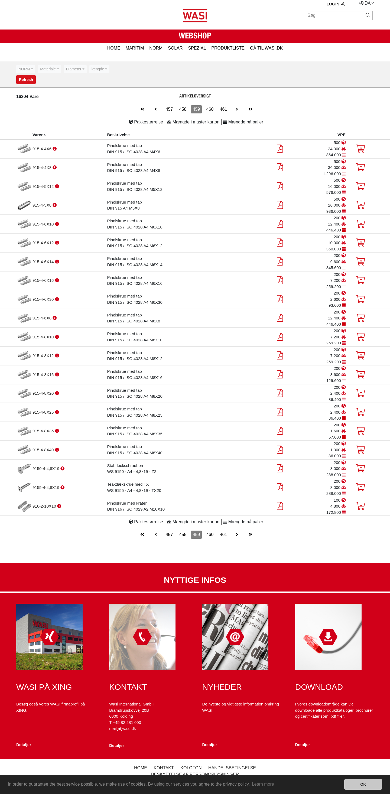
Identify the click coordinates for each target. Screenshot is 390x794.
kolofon (191, 768)
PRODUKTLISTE (228, 48)
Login (335, 4)
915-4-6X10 (43, 224)
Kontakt (164, 768)
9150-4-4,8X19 (46, 468)
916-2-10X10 (44, 506)
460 (210, 109)
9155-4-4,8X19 (46, 487)
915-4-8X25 (43, 412)
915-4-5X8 (42, 205)
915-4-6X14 (43, 261)
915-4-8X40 (43, 449)
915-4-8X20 (43, 393)
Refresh (26, 79)
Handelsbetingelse (232, 768)
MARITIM (135, 48)
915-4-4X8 (42, 167)
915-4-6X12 (43, 242)
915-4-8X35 (43, 431)
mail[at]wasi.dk (122, 728)
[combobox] (25, 69)
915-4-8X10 (43, 337)
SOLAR (175, 48)
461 (223, 109)
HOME (113, 48)
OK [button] (363, 784)
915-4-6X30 (43, 299)
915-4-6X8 (42, 318)
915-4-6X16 (43, 280)
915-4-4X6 (42, 148)
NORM (155, 48)
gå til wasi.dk (266, 48)
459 (196, 109)
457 (169, 109)
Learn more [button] (263, 784)
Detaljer (23, 744)
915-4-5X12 (43, 186)
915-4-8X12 (43, 355)
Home (140, 768)
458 (183, 109)
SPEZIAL (197, 48)
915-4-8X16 (43, 374)
